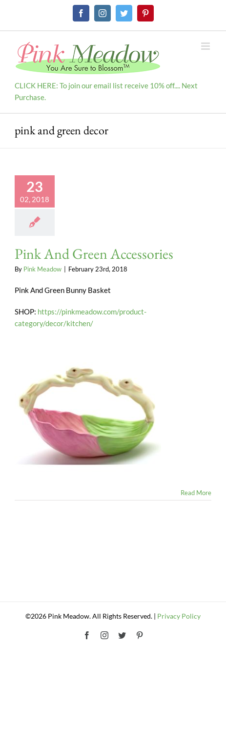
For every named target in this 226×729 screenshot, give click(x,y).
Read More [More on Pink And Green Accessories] (196, 493)
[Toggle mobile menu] (206, 46)
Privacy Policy (179, 616)
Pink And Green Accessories (94, 253)
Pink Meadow (42, 269)
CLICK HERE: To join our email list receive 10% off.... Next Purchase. (106, 91)
